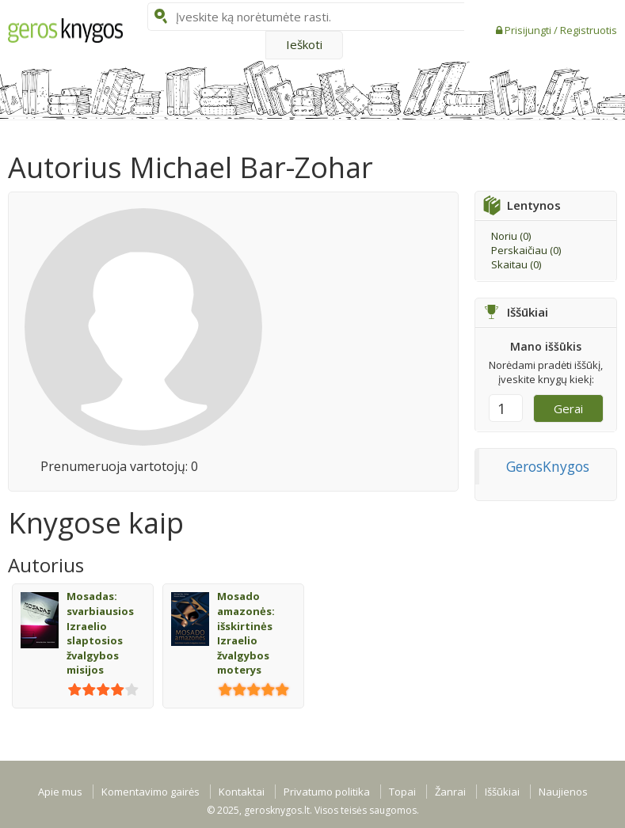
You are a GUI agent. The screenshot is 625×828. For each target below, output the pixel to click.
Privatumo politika (327, 791)
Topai (402, 791)
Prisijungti (529, 30)
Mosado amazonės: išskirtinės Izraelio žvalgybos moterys (246, 633)
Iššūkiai (502, 791)
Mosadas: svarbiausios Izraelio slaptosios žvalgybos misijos (100, 633)
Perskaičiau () (526, 250)
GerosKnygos (547, 466)
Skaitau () (516, 264)
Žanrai (450, 791)
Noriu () (511, 236)
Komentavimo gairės (150, 791)
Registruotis (588, 30)
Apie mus (60, 791)
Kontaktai (242, 791)
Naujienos (563, 791)
